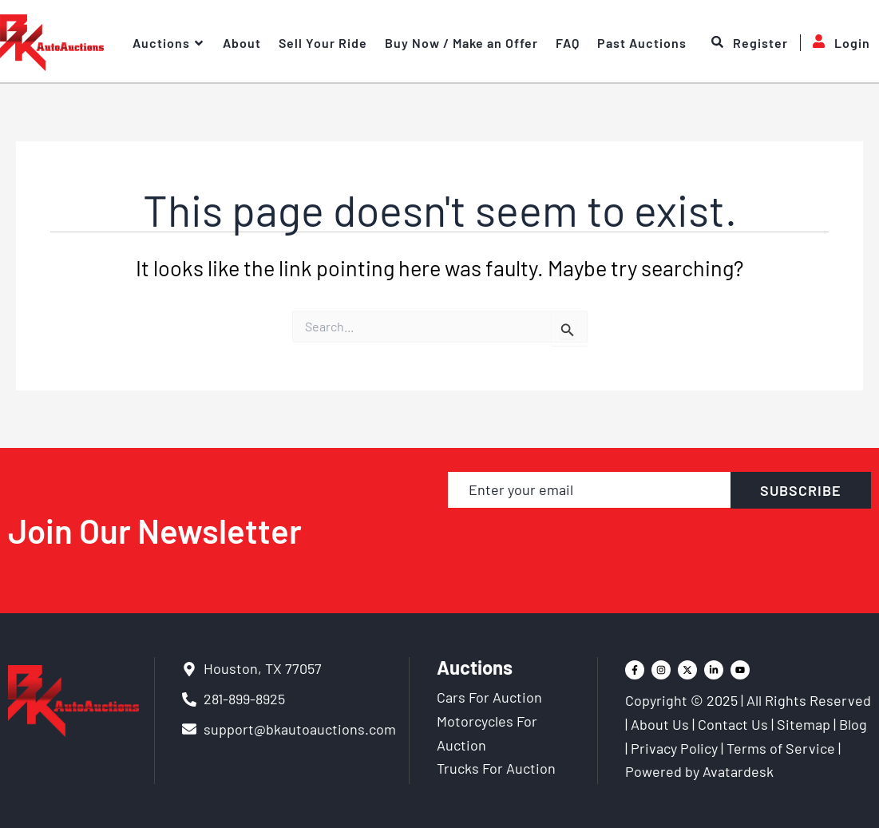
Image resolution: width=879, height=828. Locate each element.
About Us (660, 724)
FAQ (568, 42)
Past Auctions (642, 42)
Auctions (169, 43)
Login (835, 42)
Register (749, 43)
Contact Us (733, 724)
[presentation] (660, 545)
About (242, 42)
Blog (853, 724)
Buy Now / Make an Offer (461, 42)
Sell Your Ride (323, 42)
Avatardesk (738, 771)
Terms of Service (781, 748)
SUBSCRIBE (800, 490)
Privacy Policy (674, 748)
